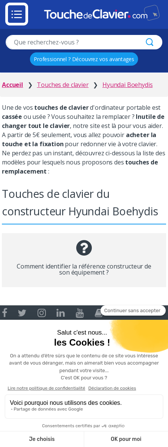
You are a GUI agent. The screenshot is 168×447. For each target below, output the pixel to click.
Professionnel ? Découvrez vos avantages (84, 59)
